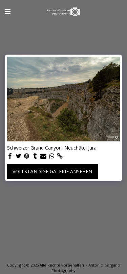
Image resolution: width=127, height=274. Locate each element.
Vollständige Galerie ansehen (52, 171)
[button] (7, 11)
